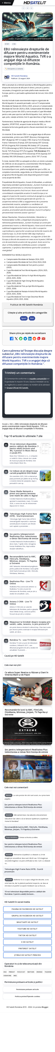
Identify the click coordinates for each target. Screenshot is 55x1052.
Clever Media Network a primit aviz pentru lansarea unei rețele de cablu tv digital (24, 493)
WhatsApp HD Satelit (27, 922)
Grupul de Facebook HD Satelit (28, 915)
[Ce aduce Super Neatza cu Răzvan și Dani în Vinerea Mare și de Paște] (27, 691)
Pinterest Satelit (28, 948)
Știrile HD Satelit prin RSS (27, 955)
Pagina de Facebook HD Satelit (27, 909)
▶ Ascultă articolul (44, 15)
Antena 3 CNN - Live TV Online (21, 602)
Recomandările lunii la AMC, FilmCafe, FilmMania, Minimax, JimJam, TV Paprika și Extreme (23, 559)
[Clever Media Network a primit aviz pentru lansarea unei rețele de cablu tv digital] (45, 496)
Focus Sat (21, 972)
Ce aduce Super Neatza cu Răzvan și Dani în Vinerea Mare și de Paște (26, 673)
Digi (5, 972)
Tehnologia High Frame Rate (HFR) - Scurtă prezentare (23, 514)
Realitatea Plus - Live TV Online (21, 582)
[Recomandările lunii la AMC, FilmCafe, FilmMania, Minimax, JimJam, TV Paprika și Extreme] (45, 561)
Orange (39, 972)
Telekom (48, 972)
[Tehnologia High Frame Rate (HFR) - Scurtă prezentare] (45, 518)
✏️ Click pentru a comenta (14, 69)
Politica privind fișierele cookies (27, 996)
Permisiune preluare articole (27, 989)
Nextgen (30, 972)
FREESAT (12, 972)
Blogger (45, 1007)
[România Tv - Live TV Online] (45, 644)
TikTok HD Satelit (27, 935)
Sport (7, 44)
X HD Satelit (27, 942)
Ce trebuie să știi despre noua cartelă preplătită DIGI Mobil (24, 472)
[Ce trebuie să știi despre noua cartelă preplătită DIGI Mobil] (45, 476)
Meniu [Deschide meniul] (6, 2)
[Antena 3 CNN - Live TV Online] (45, 606)
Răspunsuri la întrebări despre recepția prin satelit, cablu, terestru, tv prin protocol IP (30, 623)
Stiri (14, 44)
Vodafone (7, 976)
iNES (15, 976)
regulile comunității (37, 378)
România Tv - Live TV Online (23, 640)
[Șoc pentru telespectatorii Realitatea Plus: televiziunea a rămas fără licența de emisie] (45, 539)
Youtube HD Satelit (27, 929)
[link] (27, 453)
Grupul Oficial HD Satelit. (18, 387)
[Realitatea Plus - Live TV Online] (45, 586)
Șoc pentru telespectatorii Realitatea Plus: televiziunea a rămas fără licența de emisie (24, 536)
